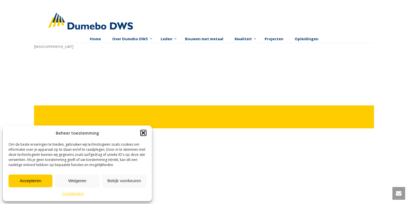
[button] (143, 133)
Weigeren (77, 180)
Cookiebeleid (73, 193)
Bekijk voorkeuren (124, 180)
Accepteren (30, 180)
